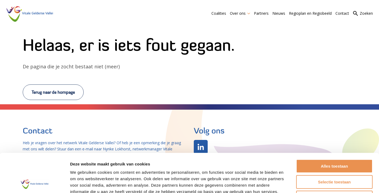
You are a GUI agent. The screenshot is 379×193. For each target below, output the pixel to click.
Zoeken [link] (366, 13)
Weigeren (334, 159)
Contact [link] (342, 13)
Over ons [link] (240, 13)
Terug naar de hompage (53, 92)
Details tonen (288, 182)
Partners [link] (261, 13)
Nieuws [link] (278, 13)
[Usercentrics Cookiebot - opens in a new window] (34, 183)
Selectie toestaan (334, 143)
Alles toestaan (334, 127)
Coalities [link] (218, 13)
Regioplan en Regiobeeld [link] (310, 13)
